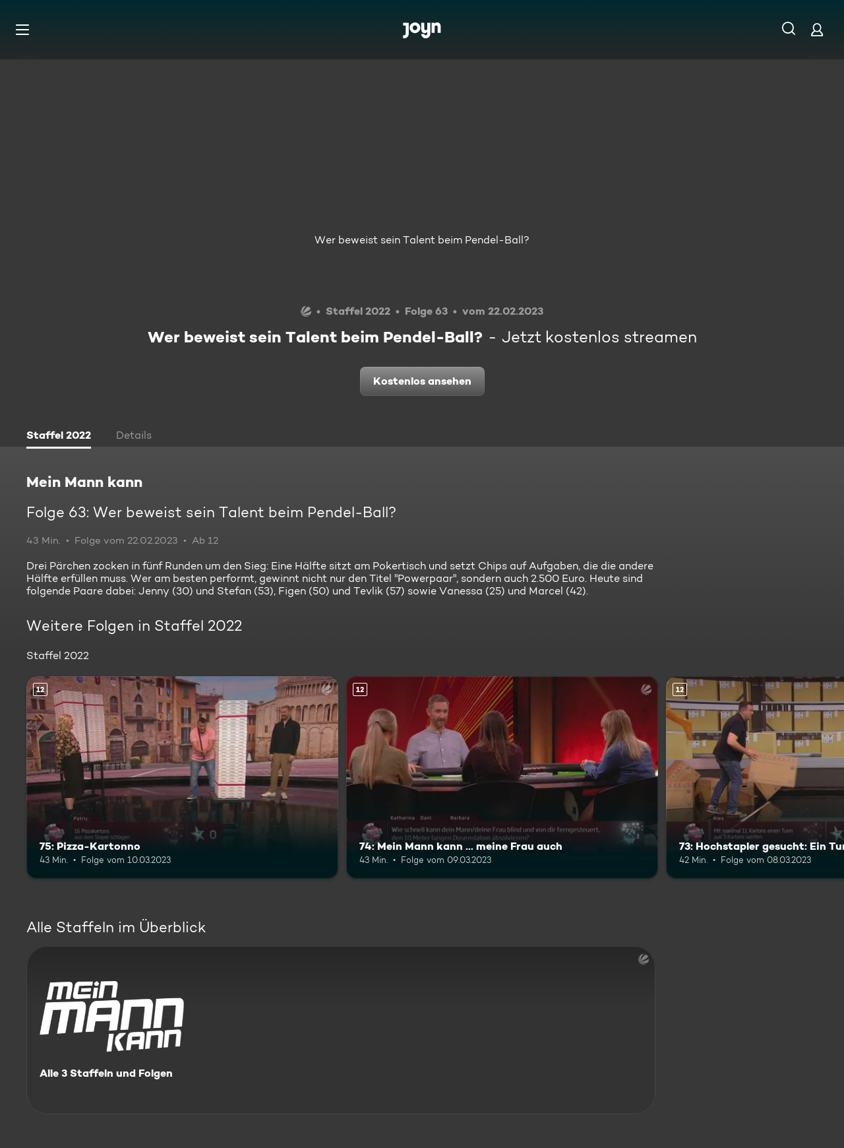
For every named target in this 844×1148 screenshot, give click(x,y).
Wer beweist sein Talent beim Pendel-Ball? (422, 240)
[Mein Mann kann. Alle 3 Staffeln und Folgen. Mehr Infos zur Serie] (340, 1030)
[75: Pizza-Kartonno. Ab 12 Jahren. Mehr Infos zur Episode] (182, 777)
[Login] (817, 29)
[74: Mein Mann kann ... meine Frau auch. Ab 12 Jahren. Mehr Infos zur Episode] (502, 777)
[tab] (59, 437)
